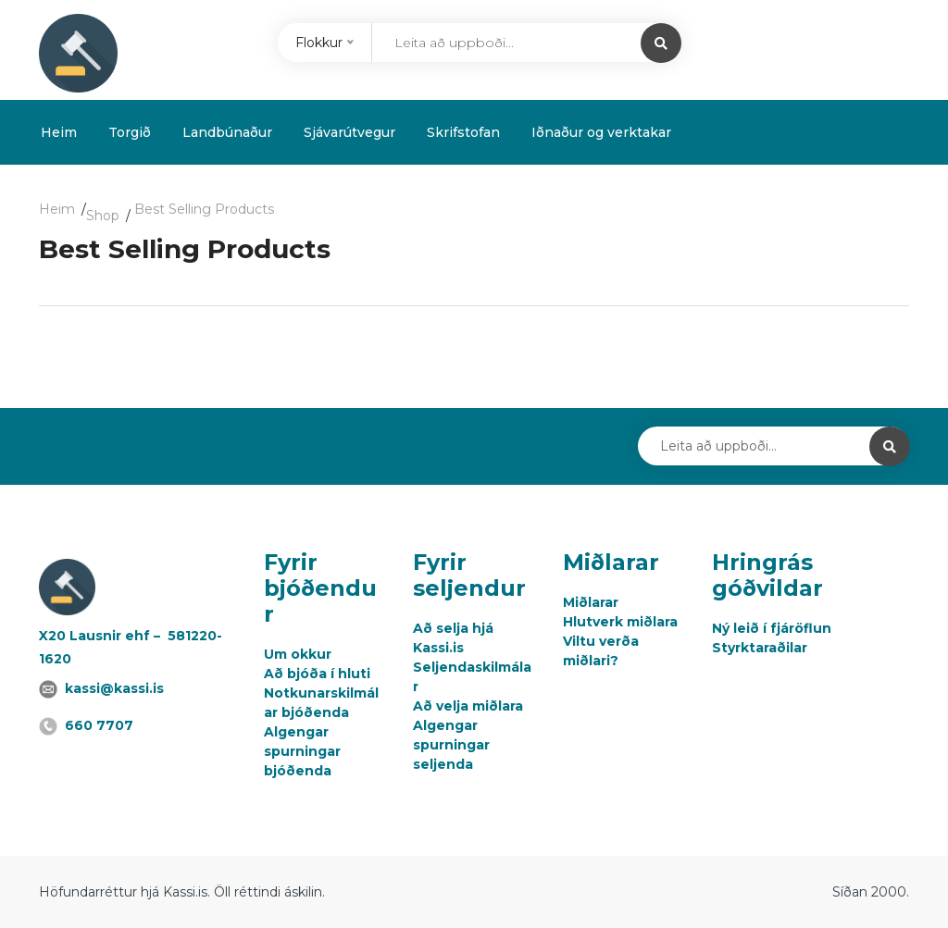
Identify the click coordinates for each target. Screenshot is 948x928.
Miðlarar (590, 602)
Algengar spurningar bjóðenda (302, 751)
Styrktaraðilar (759, 647)
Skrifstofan (463, 132)
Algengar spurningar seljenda (451, 745)
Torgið (129, 132)
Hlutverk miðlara (620, 621)
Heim (59, 132)
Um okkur (297, 654)
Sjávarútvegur (349, 132)
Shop (102, 215)
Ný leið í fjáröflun (771, 628)
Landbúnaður (227, 132)
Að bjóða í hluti (317, 673)
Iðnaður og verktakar (601, 132)
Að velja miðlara (468, 706)
